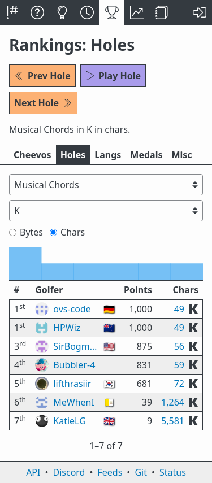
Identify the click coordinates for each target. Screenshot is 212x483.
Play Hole (113, 75)
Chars (67, 232)
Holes (73, 155)
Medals (146, 155)
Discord (69, 472)
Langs (107, 155)
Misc (181, 155)
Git (141, 472)
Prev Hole (42, 75)
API (33, 472)
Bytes (26, 232)
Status (172, 472)
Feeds (110, 472)
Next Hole (43, 103)
